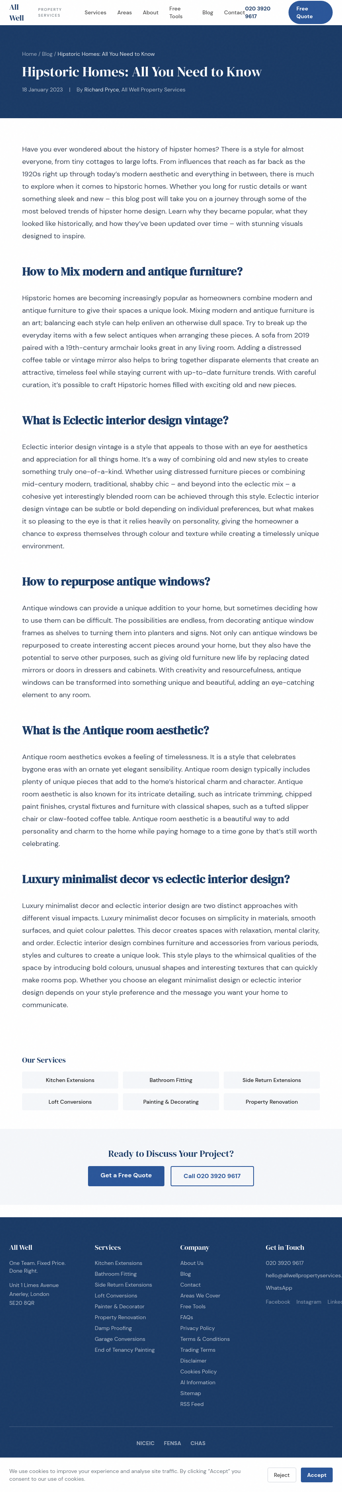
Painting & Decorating (171, 1101)
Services (95, 12)
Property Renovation (272, 1101)
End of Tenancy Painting (125, 1349)
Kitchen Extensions (70, 1080)
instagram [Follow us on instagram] (309, 1301)
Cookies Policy (198, 1371)
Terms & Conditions (205, 1338)
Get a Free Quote (126, 1175)
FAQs (186, 1317)
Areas (124, 12)
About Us (192, 1262)
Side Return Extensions (272, 1080)
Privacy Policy (197, 1328)
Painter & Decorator (120, 1306)
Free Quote (304, 12)
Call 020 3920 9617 (212, 1176)
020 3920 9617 (258, 12)
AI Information (198, 1382)
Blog (207, 12)
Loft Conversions (70, 1101)
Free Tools (176, 12)
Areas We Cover (200, 1295)
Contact (234, 12)
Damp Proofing (113, 1328)
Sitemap (190, 1393)
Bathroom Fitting (171, 1080)
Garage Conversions (120, 1338)
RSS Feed (192, 1404)
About (151, 12)
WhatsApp (279, 1287)
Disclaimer (193, 1360)
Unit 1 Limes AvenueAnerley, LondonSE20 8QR (34, 1294)
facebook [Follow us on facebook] (278, 1301)
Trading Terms (198, 1349)
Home (29, 53)
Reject (282, 1474)
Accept (316, 1474)
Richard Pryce (102, 89)
